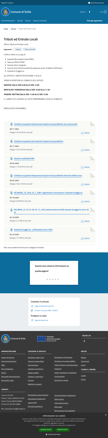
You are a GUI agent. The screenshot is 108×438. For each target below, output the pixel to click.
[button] (54, 434)
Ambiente (57, 369)
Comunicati (85, 361)
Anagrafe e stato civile (36, 357)
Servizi (13, 28)
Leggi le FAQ (32, 402)
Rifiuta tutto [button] (62, 429)
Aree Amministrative (8, 361)
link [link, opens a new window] (74, 425)
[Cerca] (104, 11)
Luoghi (83, 375)
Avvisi (83, 365)
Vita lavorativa (33, 365)
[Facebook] (85, 11)
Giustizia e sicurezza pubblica (64, 361)
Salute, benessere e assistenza (65, 372)
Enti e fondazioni (7, 369)
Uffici (3, 365)
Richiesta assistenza (35, 406)
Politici (3, 372)
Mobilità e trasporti (35, 384)
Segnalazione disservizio (36, 399)
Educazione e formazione (63, 357)
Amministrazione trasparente (65, 395)
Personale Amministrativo (10, 376)
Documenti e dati (7, 380)
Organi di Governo (7, 357)
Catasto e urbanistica (35, 376)
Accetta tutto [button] (46, 430)
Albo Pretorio (59, 399)
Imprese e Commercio (35, 369)
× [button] (105, 415)
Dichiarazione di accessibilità (64, 410)
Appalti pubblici (33, 372)
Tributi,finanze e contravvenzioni (66, 365)
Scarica (85, 132)
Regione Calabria (7, 2)
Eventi (83, 379)
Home (6, 28)
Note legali (58, 407)
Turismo (31, 380)
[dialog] (54, 425)
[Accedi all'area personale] (96, 2)
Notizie (83, 357)
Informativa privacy (61, 403)
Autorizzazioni (59, 376)
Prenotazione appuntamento (38, 395)
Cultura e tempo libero (36, 361)
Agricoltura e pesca (61, 380)
